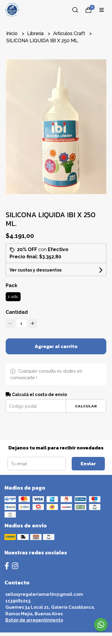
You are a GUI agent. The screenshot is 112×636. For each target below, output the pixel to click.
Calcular (86, 406)
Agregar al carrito (56, 346)
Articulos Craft (69, 33)
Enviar (88, 463)
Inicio (12, 33)
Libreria (36, 33)
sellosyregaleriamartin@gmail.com (44, 594)
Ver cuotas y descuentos (36, 270)
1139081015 (17, 600)
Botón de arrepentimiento (34, 619)
